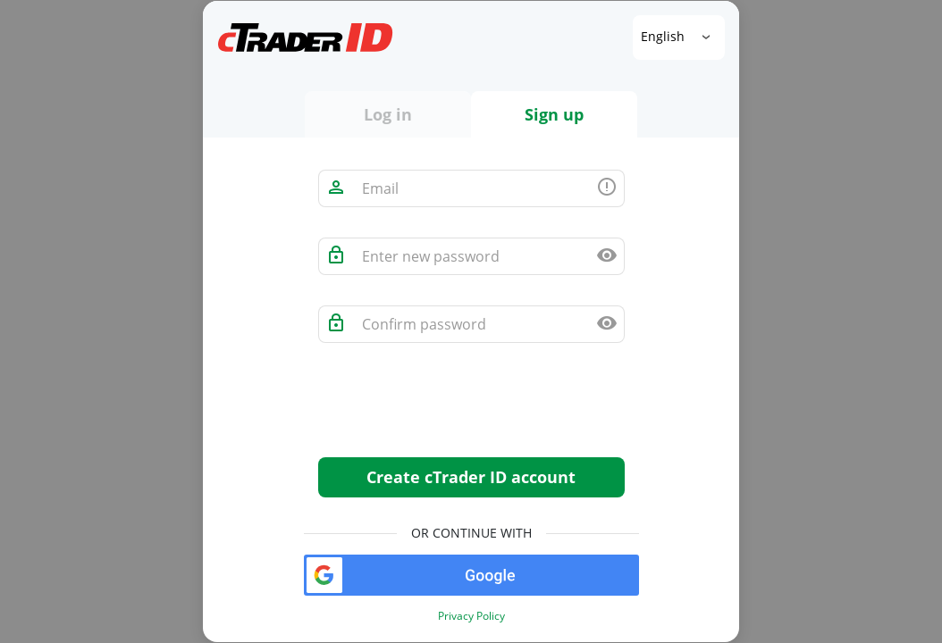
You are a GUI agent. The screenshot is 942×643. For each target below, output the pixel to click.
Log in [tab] (388, 114)
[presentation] (454, 408)
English (664, 36)
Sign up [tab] (554, 114)
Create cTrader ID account (471, 477)
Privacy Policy (471, 616)
